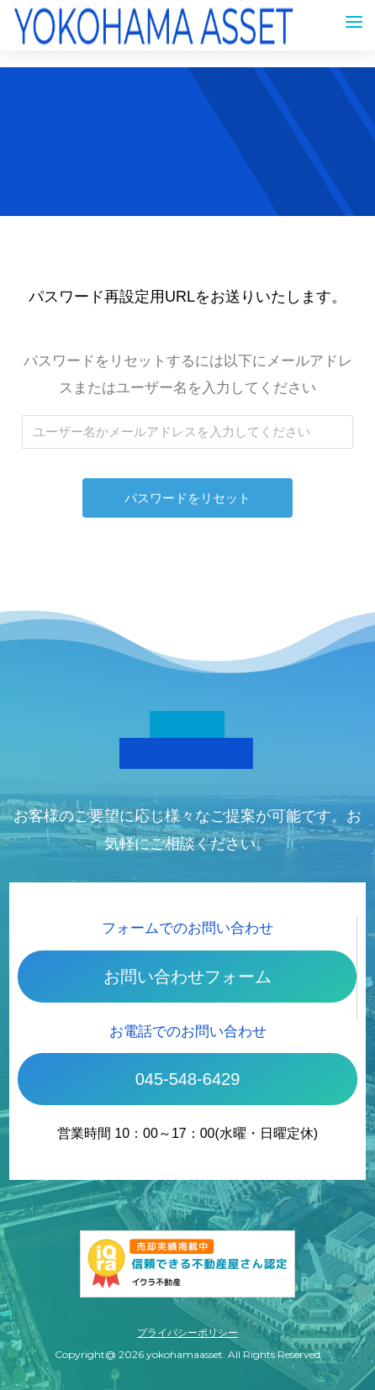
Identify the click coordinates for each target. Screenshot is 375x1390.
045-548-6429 (187, 1079)
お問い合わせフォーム (187, 976)
